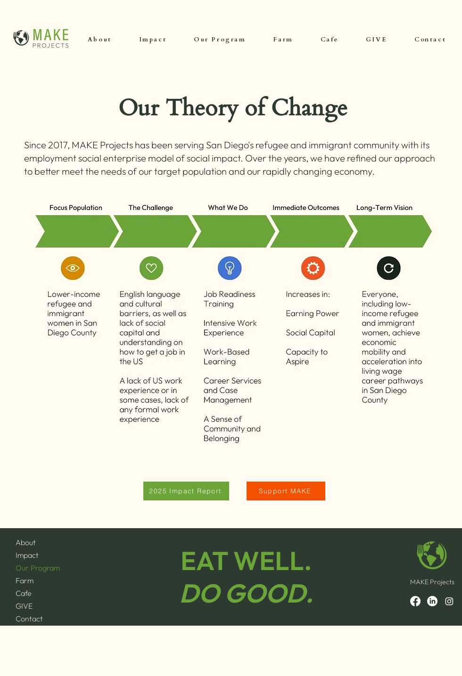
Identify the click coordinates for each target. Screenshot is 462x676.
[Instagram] (449, 601)
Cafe (24, 593)
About (26, 542)
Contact (29, 618)
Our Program (38, 567)
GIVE (24, 606)
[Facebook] (415, 601)
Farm (24, 580)
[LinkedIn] (432, 601)
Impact (27, 555)
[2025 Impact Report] (186, 491)
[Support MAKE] (286, 491)
